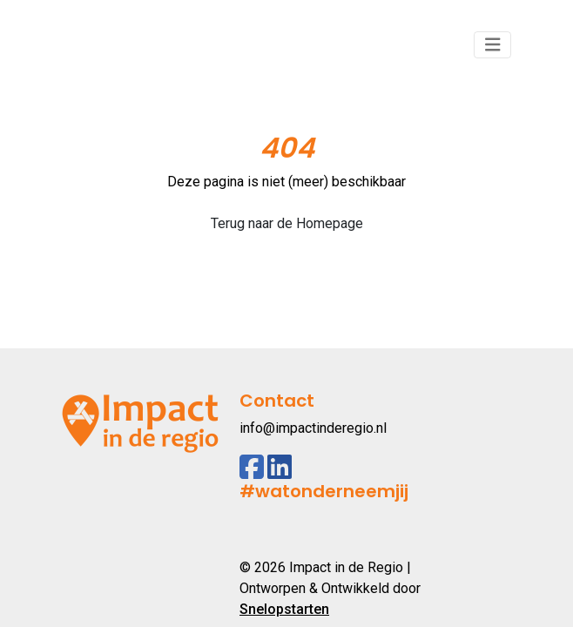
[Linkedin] (279, 467)
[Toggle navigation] (493, 44)
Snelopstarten (284, 609)
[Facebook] (251, 467)
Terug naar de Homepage (287, 223)
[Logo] (140, 45)
